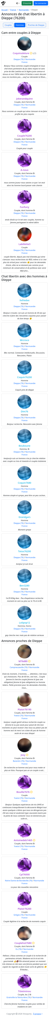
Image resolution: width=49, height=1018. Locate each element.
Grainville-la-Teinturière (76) (18, 997)
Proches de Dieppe (36, 25)
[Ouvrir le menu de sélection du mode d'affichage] (18, 3)
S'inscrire (27, 3)
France (13, 10)
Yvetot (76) (18, 715)
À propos (37, 1014)
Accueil (4, 10)
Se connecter (41, 3)
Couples (8, 25)
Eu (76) (19, 949)
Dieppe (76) (19, 59)
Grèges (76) (19, 915)
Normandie (24, 10)
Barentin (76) (18, 761)
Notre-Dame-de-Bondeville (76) (18, 880)
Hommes (20, 25)
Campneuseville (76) (19, 667)
